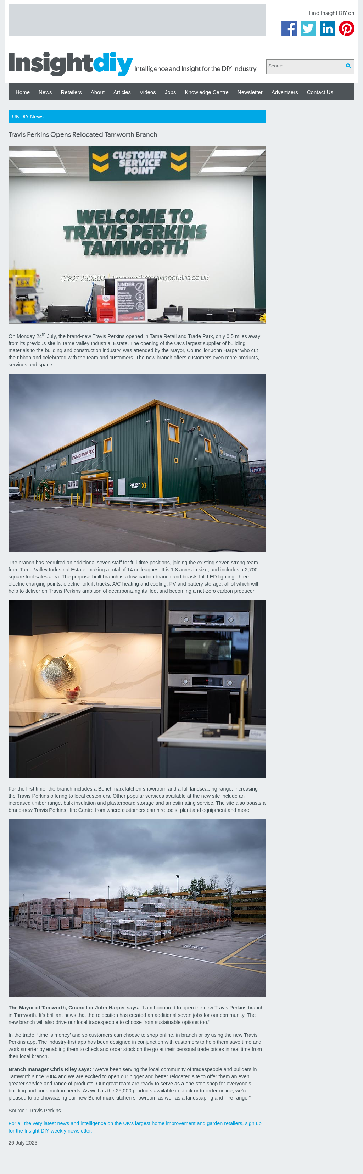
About (98, 92)
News (45, 92)
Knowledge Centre (206, 92)
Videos (148, 92)
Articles (122, 92)
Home (23, 92)
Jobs (170, 92)
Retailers (71, 92)
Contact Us (320, 92)
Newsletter (250, 92)
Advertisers (285, 92)
